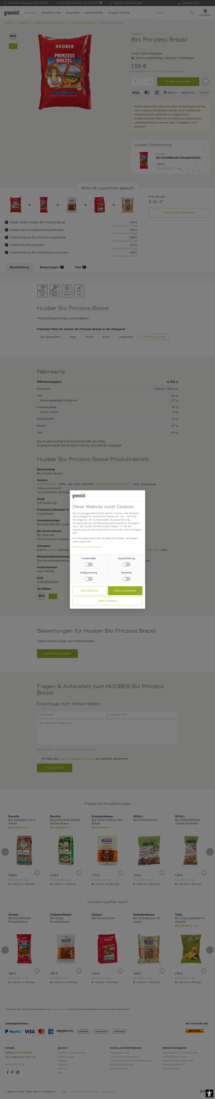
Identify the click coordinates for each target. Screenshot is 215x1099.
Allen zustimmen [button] (125, 590)
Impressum (79, 546)
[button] (209, 1093)
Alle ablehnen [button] (90, 590)
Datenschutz (94, 546)
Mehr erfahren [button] (107, 600)
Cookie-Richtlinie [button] (94, 526)
